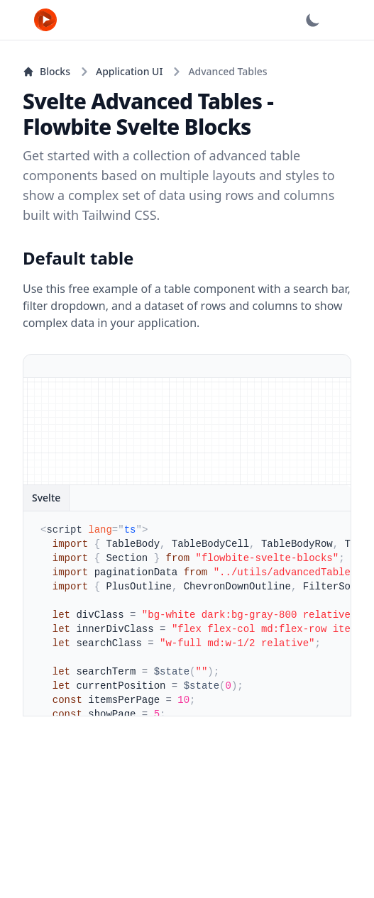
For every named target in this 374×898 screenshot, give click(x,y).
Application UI (129, 71)
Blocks (46, 71)
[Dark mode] (313, 19)
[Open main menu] (350, 20)
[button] (349, 19)
